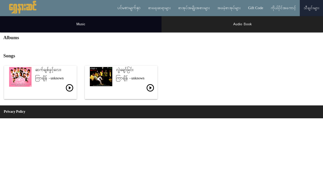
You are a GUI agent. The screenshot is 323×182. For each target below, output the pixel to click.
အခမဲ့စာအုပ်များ (228, 8)
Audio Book (242, 24)
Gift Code (255, 8)
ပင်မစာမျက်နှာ (129, 8)
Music (80, 24)
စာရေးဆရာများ (159, 8)
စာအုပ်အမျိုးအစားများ (194, 8)
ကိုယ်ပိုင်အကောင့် (283, 8)
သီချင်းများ (311, 8)
